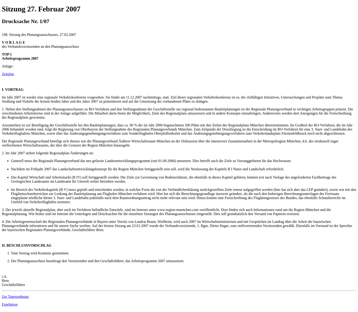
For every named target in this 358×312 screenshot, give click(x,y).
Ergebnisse (10, 304)
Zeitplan (8, 74)
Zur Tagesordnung (15, 297)
